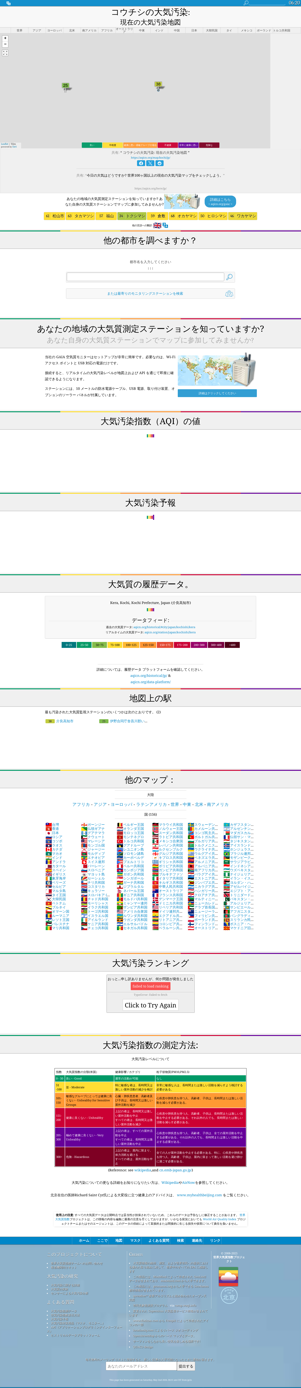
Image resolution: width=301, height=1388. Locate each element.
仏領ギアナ (93, 819)
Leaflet (4, 135)
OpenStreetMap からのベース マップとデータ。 (164, 1327)
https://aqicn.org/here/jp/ (151, 179)
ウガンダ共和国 (132, 910)
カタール (55, 857)
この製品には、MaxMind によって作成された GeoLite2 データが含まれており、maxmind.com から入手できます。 (168, 1270)
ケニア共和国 (94, 914)
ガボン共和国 (130, 865)
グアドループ (130, 836)
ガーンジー (93, 815)
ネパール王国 (130, 881)
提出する (186, 1357)
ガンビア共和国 (167, 861)
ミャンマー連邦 (132, 894)
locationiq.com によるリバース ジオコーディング (165, 1321)
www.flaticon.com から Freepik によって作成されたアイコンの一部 (168, 1313)
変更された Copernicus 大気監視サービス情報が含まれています (168, 1304)
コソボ (53, 832)
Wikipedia (170, 1173)
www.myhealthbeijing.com (199, 1186)
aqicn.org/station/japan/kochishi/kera (170, 623)
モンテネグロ (130, 827)
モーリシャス (94, 894)
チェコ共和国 (94, 919)
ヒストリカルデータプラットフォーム (75, 1326)
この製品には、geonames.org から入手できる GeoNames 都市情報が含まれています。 (169, 1279)
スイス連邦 (93, 852)
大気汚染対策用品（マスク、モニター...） (78, 1314)
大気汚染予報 (59, 1310)
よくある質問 (60, 1293)
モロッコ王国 (130, 823)
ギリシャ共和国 (167, 852)
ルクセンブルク (167, 840)
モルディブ (93, 844)
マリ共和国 (57, 919)
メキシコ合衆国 (167, 832)
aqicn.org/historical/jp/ (148, 666)
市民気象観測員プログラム (150, 1296)
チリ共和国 (93, 873)
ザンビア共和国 (132, 898)
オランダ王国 (130, 819)
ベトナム (55, 894)
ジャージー (93, 840)
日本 (52, 823)
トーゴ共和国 (94, 902)
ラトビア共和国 (167, 827)
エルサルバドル (132, 914)
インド (53, 848)
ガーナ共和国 (130, 873)
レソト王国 (57, 910)
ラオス (53, 836)
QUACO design (143, 1338)
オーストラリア (167, 881)
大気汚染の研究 (62, 1267)
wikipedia (142, 1161)
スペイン (55, 861)
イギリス (55, 865)
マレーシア (93, 832)
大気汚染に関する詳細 (65, 1276)
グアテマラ (93, 823)
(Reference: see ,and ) (150, 1111)
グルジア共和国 (167, 844)
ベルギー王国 (130, 815)
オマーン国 (57, 902)
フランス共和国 (167, 886)
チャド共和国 (94, 890)
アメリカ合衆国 (132, 902)
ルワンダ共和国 (132, 906)
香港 (52, 819)
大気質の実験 (59, 1280)
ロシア (53, 827)
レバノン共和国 (167, 836)
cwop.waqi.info (185, 1296)
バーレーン (93, 857)
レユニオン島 (130, 840)
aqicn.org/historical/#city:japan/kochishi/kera (164, 618)
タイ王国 (55, 886)
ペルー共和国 (130, 857)
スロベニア (93, 861)
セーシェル (93, 869)
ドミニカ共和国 (167, 894)
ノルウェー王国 (167, 819)
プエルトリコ (130, 852)
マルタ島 (55, 881)
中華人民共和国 (167, 877)
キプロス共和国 (167, 848)
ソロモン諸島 (130, 844)
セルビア (55, 877)
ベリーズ (55, 873)
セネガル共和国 (132, 919)
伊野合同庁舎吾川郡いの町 (123, 714)
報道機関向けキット (64, 1258)
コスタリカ (93, 877)
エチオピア (93, 848)
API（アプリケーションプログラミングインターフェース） (84, 1320)
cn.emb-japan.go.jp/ (175, 1161)
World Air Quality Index (219, 1210)
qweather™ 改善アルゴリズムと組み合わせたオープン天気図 (167, 1289)
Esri (14, 137)
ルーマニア (57, 906)
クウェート (93, 827)
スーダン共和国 (167, 823)
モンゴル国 (93, 836)
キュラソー (93, 881)
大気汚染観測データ (64, 1302)
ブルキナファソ (167, 865)
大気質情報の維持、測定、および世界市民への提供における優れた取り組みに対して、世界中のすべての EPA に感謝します (168, 1258)
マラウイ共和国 (167, 815)
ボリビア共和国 (167, 857)
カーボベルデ (130, 848)
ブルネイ (55, 898)
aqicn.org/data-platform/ (151, 673)
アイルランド (94, 910)
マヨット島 (93, 865)
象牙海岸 (55, 869)
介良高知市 (59, 712)
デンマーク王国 (167, 890)
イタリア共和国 (167, 869)
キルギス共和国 (167, 873)
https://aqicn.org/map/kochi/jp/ (150, 148)
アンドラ (55, 852)
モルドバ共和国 (132, 890)
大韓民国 (55, 890)
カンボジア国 (130, 861)
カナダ (53, 840)
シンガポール (130, 869)
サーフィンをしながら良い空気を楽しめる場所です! (166, 1332)
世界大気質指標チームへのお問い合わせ (77, 1254)
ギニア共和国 (130, 886)
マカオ (53, 844)
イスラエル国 (94, 906)
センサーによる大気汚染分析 (69, 1284)
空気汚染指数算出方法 (65, 1306)
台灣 (52, 815)
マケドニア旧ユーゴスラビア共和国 (239, 921)
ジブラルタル (130, 877)
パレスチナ (57, 914)
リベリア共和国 (167, 898)
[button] (5, 30)
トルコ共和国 (130, 832)
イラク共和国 (94, 898)
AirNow (188, 1173)
